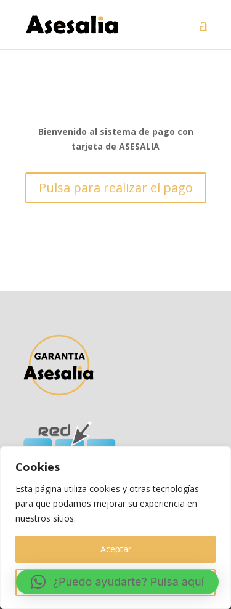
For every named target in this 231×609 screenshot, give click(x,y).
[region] (115, 527)
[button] (117, 582)
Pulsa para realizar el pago (116, 187)
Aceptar (115, 549)
